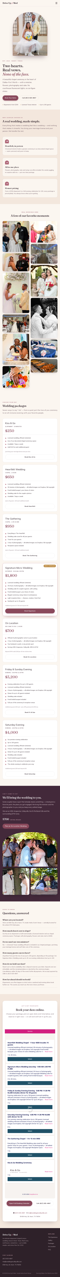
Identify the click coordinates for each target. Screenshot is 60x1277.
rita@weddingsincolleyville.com (37, 1213)
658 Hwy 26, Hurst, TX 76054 (12, 1265)
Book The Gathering (30, 555)
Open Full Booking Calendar (19, 1203)
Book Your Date (10, 98)
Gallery (50, 1240)
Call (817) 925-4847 (29, 98)
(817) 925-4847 (20, 1213)
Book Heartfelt (30, 506)
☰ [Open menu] (56, 3)
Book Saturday (30, 774)
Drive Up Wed (10, 3)
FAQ (49, 1249)
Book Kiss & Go (30, 457)
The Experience (52, 1237)
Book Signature (30, 611)
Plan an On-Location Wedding (16, 826)
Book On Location (30, 657)
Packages (51, 1243)
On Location (52, 1246)
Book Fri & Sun (30, 712)
